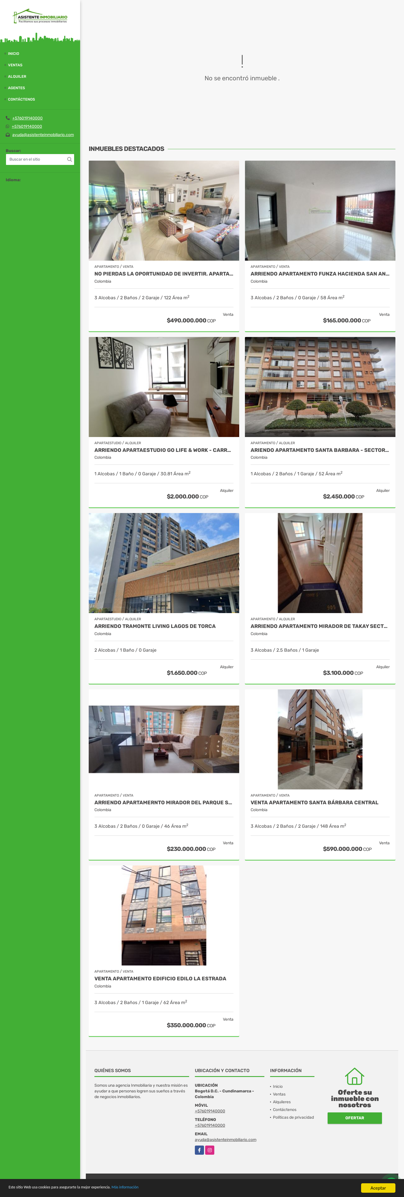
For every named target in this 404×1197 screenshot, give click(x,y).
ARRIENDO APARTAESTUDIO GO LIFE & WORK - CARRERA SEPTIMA (163, 450)
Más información (152, 1189)
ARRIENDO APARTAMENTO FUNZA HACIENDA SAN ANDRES (320, 274)
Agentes (16, 88)
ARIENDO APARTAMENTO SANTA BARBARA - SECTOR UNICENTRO (320, 450)
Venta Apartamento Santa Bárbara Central (315, 803)
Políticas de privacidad (293, 1117)
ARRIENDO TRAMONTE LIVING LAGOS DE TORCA (155, 626)
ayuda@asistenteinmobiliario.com (43, 134)
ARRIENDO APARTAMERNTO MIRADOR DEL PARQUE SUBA (163, 803)
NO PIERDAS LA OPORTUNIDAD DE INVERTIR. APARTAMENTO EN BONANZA (163, 274)
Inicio (13, 53)
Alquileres (282, 1102)
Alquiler (17, 76)
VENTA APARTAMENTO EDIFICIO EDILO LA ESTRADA (160, 979)
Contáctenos (21, 99)
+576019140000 (27, 118)
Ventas (15, 65)
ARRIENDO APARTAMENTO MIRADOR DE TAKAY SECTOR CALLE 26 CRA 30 (320, 626)
